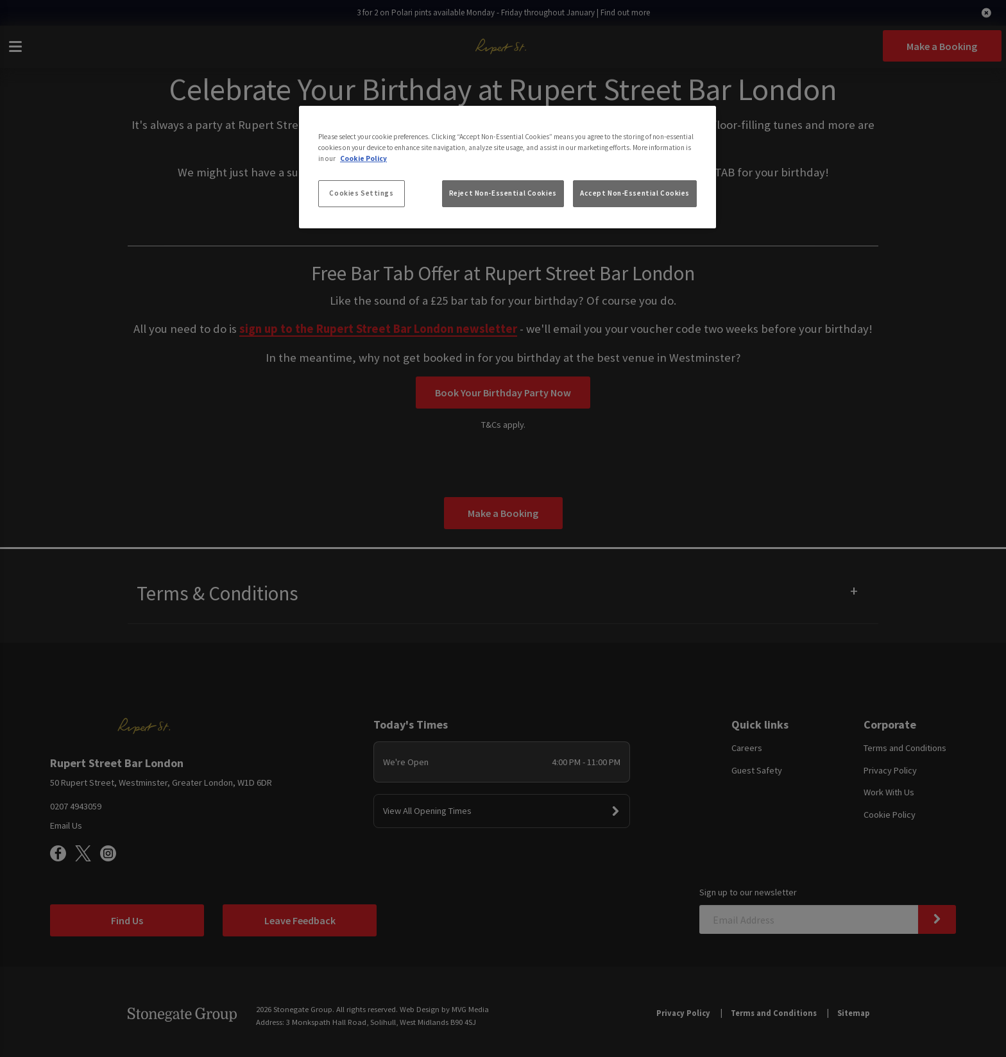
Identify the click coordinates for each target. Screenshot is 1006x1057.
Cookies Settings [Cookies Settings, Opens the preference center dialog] (361, 193)
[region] (507, 167)
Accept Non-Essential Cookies (635, 193)
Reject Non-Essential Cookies (503, 193)
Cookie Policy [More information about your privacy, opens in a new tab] (363, 158)
